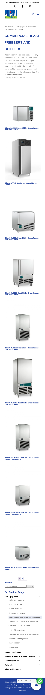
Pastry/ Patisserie (16, 609)
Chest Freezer (14, 643)
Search (30, 586)
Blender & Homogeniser (18, 639)
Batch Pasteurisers (16, 604)
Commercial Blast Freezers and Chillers (25, 617)
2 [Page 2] (22, 578)
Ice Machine (13, 647)
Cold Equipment (21, 27)
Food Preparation (12, 660)
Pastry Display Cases (17, 630)
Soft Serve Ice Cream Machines (21, 626)
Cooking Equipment (13, 652)
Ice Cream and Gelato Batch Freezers (23, 621)
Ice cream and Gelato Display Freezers (24, 634)
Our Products (9, 27)
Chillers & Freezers (16, 600)
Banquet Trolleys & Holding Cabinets (20, 656)
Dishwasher (9, 665)
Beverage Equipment (17, 613)
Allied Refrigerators (13, 669)
